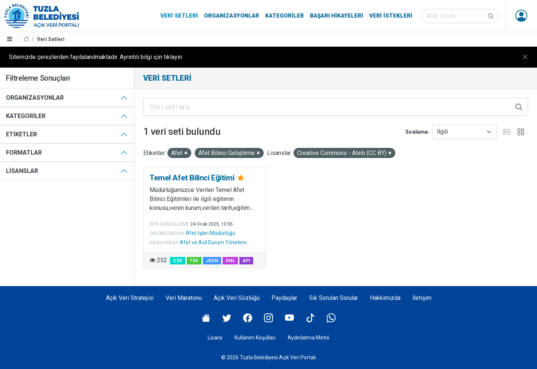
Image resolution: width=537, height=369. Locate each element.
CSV (177, 260)
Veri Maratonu (184, 297)
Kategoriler (284, 15)
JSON (212, 260)
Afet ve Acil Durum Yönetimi (213, 242)
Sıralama (416, 132)
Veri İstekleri (390, 15)
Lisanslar (22, 170)
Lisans (215, 338)
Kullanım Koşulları (255, 338)
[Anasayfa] (26, 39)
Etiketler (21, 134)
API (246, 260)
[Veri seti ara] (460, 16)
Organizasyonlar (231, 15)
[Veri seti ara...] (335, 107)
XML (230, 260)
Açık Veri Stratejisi (130, 297)
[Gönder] (491, 16)
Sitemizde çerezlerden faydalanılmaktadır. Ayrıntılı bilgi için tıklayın (95, 57)
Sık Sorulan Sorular (333, 297)
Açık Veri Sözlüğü (237, 297)
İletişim (421, 297)
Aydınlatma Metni (308, 338)
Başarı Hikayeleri (336, 15)
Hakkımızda (385, 297)
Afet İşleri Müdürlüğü (210, 233)
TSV (193, 260)
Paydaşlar (284, 297)
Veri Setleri (179, 15)
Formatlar (24, 152)
